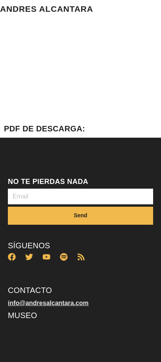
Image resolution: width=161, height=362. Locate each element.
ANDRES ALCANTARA (46, 8)
